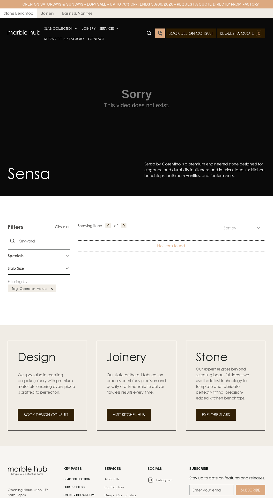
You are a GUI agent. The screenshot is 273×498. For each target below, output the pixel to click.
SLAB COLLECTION (77, 479)
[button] (61, 28)
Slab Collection (58, 28)
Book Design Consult (46, 414)
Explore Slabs (216, 414)
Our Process (74, 487)
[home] (24, 33)
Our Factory (114, 487)
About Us (111, 479)
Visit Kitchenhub (129, 414)
